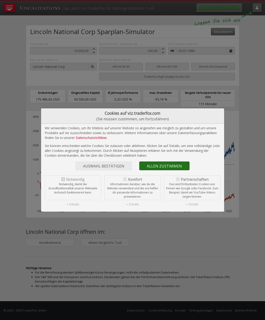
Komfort (135, 179)
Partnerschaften (195, 179)
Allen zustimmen (164, 166)
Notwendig (75, 179)
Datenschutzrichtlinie (91, 137)
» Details (73, 204)
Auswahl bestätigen (103, 166)
